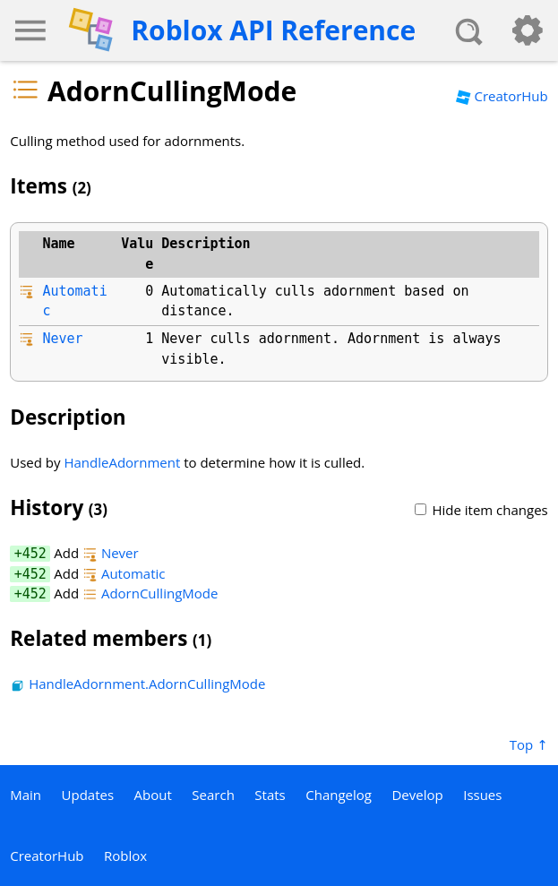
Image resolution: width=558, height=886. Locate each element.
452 (34, 554)
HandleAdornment (122, 462)
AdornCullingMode (150, 593)
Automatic (124, 573)
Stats (269, 795)
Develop (416, 795)
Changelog (338, 795)
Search (213, 795)
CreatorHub (502, 96)
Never (62, 339)
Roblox (125, 855)
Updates (88, 795)
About (153, 795)
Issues (482, 795)
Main (25, 795)
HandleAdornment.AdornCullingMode (137, 683)
